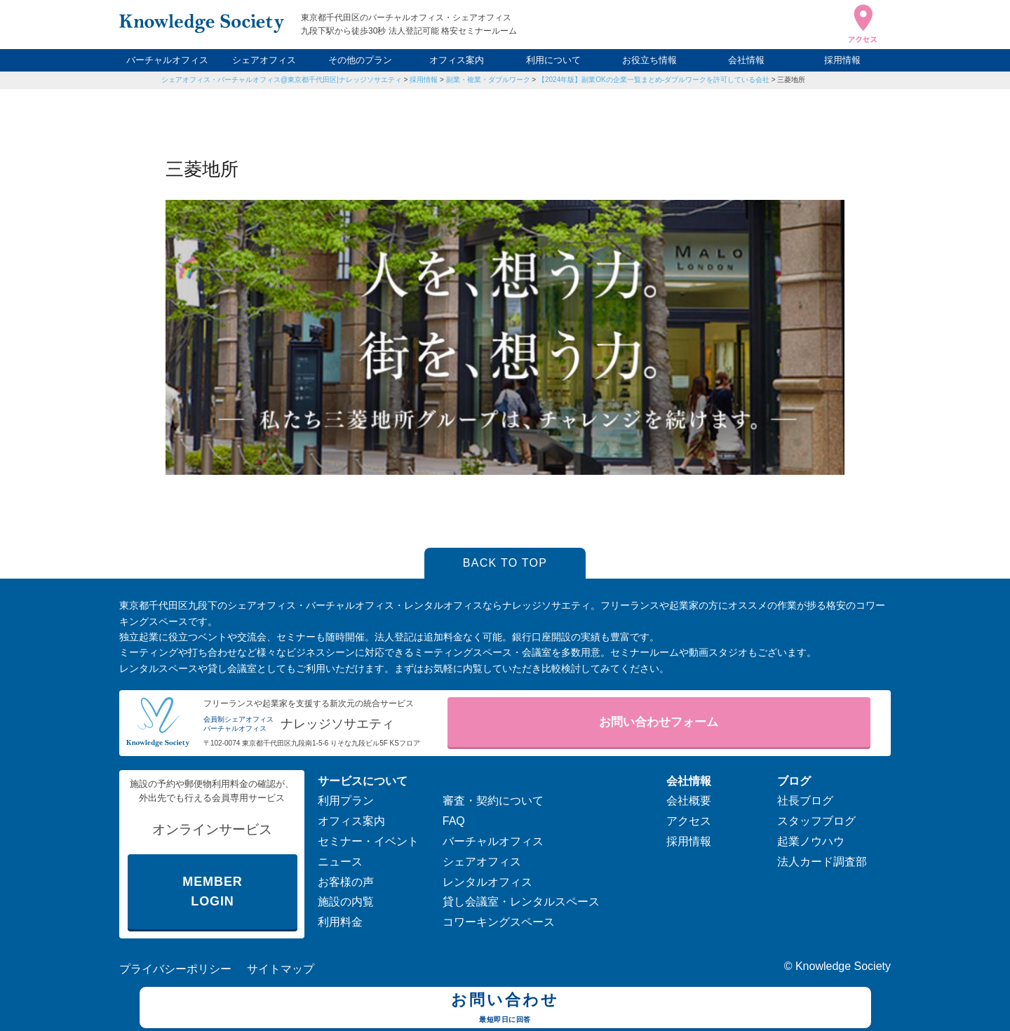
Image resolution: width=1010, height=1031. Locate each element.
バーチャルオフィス (167, 60)
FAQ (454, 821)
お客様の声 (346, 882)
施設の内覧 (346, 902)
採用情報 (842, 60)
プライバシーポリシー (175, 969)
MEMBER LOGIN (212, 892)
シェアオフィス (264, 60)
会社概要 (688, 801)
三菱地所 (791, 79)
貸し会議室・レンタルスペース (521, 902)
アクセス (688, 821)
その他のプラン (360, 60)
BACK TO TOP (505, 563)
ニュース (340, 862)
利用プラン (346, 801)
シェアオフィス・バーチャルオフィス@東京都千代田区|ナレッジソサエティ (281, 79)
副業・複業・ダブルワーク (488, 79)
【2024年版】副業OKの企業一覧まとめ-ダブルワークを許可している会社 (653, 79)
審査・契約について (493, 801)
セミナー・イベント (368, 841)
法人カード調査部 (822, 862)
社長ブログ (805, 801)
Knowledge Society (843, 966)
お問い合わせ (505, 1009)
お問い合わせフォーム (658, 722)
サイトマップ (280, 969)
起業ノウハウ (810, 841)
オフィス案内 (456, 60)
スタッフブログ (816, 821)
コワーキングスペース (499, 922)
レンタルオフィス (487, 882)
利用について (553, 60)
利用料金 (340, 922)
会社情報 (746, 60)
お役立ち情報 (649, 60)
